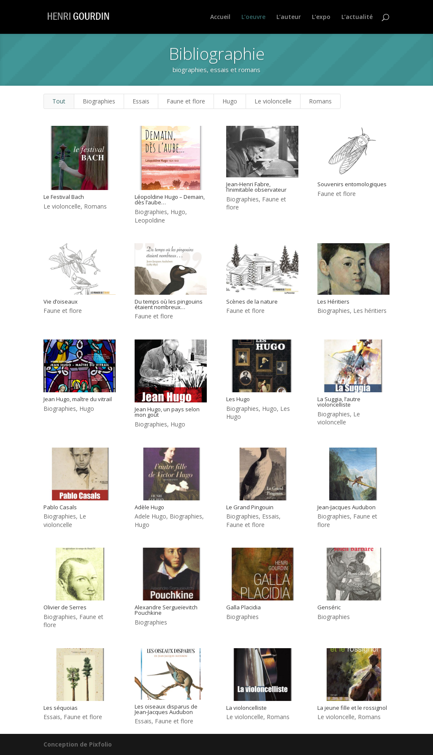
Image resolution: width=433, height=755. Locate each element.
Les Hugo (237, 399)
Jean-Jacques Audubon (346, 507)
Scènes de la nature (251, 301)
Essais (141, 101)
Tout (58, 101)
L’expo (321, 17)
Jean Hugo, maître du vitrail (77, 399)
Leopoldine (149, 220)
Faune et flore (186, 101)
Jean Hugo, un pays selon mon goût (166, 411)
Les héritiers (369, 311)
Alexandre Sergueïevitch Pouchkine (165, 609)
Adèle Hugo (149, 507)
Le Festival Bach (63, 197)
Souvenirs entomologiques (351, 184)
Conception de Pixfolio (77, 744)
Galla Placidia (243, 607)
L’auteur (288, 17)
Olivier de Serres (64, 607)
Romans (320, 101)
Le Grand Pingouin (249, 507)
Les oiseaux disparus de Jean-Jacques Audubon (165, 709)
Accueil (220, 17)
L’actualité (357, 17)
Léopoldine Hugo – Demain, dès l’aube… (169, 199)
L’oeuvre (253, 17)
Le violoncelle (273, 101)
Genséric (328, 607)
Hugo (229, 101)
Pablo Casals (59, 507)
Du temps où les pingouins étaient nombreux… (168, 304)
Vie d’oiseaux (60, 301)
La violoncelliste (246, 708)
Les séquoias (60, 708)
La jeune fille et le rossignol (352, 708)
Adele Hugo (150, 516)
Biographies (99, 101)
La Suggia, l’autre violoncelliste (338, 401)
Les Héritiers (333, 301)
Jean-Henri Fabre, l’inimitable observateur (256, 186)
